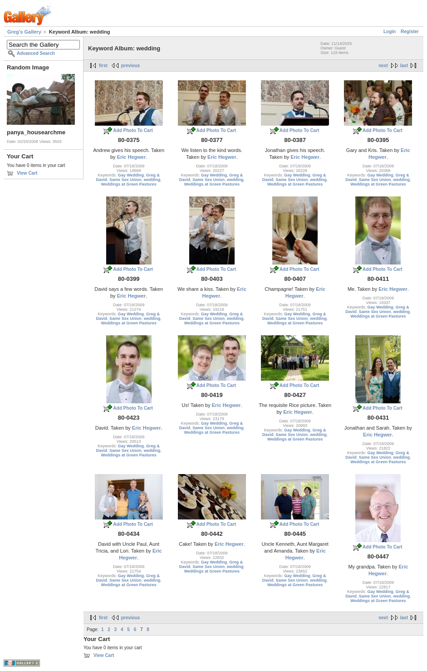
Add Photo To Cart (133, 130)
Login (389, 31)
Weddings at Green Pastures (128, 184)
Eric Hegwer (131, 157)
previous (130, 65)
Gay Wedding (131, 175)
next (383, 65)
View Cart (27, 173)
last (404, 65)
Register (410, 31)
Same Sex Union (125, 179)
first (103, 65)
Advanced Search (36, 53)
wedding (152, 179)
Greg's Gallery (24, 31)
